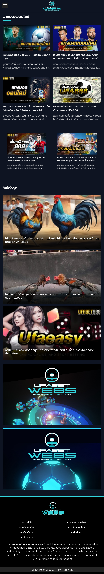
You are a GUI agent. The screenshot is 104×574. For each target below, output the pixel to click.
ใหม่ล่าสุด (10, 188)
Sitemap (28, 537)
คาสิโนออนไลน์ (78, 527)
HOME (28, 522)
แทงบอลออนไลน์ (77, 522)
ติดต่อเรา (77, 532)
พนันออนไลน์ (28, 527)
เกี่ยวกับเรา (28, 532)
